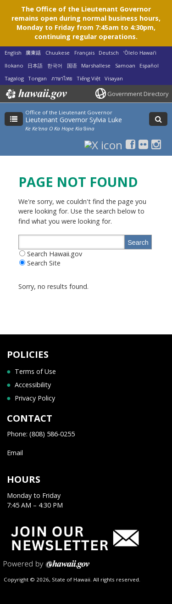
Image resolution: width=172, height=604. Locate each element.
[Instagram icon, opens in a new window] (156, 144)
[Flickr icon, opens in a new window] (143, 144)
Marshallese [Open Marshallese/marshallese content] (96, 65)
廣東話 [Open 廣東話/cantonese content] (33, 52)
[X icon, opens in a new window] (103, 144)
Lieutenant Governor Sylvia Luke (73, 119)
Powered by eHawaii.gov (46, 568)
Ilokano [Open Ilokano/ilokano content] (14, 65)
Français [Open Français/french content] (84, 52)
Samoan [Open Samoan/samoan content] (125, 65)
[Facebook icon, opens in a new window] (130, 144)
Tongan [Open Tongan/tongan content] (37, 78)
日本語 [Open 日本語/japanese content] (35, 65)
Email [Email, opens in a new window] (15, 452)
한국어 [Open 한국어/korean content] (54, 65)
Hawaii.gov (35, 94)
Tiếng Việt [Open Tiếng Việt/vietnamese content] (88, 78)
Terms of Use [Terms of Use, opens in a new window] (35, 371)
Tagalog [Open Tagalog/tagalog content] (14, 78)
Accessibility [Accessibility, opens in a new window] (33, 384)
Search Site (44, 263)
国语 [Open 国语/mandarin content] (72, 65)
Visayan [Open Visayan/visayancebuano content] (114, 78)
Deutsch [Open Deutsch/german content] (109, 52)
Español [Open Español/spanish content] (149, 65)
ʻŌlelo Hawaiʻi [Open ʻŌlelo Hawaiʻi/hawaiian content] (139, 52)
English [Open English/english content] (13, 52)
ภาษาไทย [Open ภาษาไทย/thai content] (61, 78)
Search (138, 242)
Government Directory (137, 94)
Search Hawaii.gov (54, 253)
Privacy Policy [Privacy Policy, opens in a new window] (35, 398)
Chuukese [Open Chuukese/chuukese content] (57, 52)
